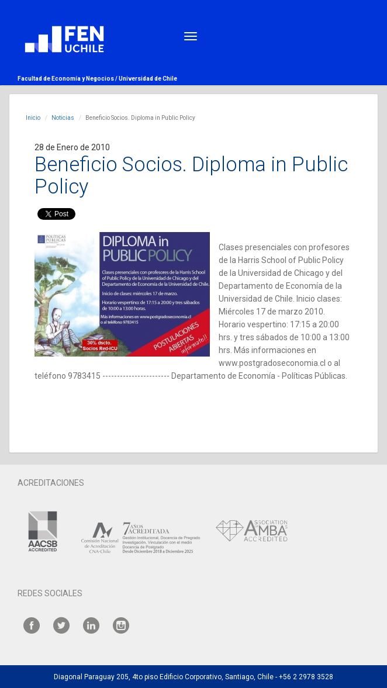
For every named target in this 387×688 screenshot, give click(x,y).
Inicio (33, 118)
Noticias (62, 118)
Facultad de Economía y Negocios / (68, 78)
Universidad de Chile (148, 78)
